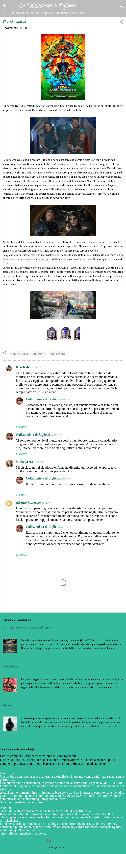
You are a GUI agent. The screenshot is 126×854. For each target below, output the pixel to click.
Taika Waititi (58, 354)
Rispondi (21, 427)
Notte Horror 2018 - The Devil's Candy (28, 627)
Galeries (73, 847)
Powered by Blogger (63, 840)
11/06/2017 (38, 367)
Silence (7, 705)
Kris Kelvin (24, 367)
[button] (121, 22)
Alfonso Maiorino (28, 502)
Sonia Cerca (24, 461)
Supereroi (38, 354)
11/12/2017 (47, 503)
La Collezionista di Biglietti (47, 6)
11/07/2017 (66, 399)
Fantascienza (19, 354)
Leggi (119, 656)
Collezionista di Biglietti (43, 399)
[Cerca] (121, 7)
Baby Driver (10, 666)
